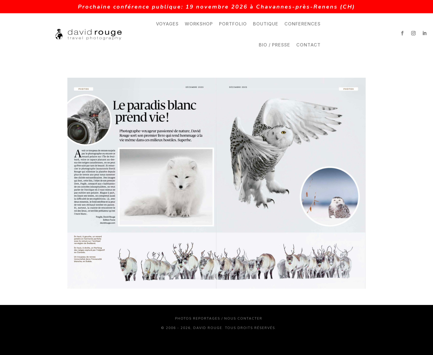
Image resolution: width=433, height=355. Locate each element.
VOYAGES (167, 24)
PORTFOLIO (233, 24)
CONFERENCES (302, 24)
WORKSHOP (199, 24)
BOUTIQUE (265, 24)
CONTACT (308, 45)
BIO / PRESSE (274, 45)
